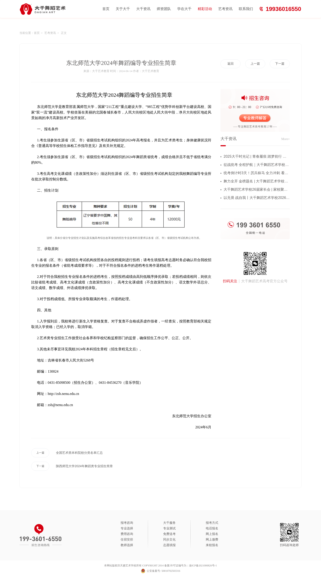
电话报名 (212, 528)
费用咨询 (127, 534)
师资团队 (164, 9)
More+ (285, 139)
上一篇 (255, 63)
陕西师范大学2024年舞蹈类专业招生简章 (72, 466)
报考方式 (212, 522)
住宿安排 (127, 539)
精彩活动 (205, 9)
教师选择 (127, 545)
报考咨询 (127, 522)
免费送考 (169, 534)
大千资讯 (143, 9)
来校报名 (212, 545)
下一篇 (279, 63)
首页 (105, 9)
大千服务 (169, 522)
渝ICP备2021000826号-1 (203, 565)
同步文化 (169, 539)
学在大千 (184, 9)
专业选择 (127, 528)
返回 (230, 63)
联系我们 (246, 9)
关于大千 (123, 9)
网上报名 (212, 534)
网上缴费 (212, 539)
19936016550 (283, 9)
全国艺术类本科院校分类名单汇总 (67, 452)
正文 (64, 32)
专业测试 (169, 528)
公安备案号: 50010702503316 (163, 570)
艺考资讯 (225, 9)
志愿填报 (169, 545)
